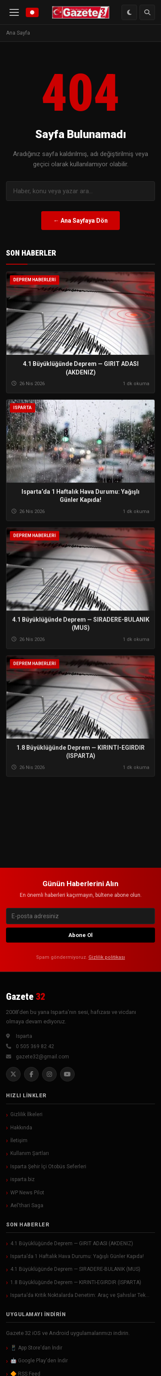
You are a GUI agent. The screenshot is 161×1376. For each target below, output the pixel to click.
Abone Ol (80, 935)
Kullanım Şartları (29, 1153)
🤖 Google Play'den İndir (39, 1361)
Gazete (25, 996)
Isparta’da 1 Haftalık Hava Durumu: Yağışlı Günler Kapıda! (77, 1256)
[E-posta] (80, 916)
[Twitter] (13, 1074)
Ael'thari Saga (26, 1205)
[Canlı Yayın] (32, 12)
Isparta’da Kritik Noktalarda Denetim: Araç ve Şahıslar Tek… (79, 1295)
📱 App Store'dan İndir (36, 1348)
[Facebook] (31, 1074)
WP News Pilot (27, 1193)
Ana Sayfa (18, 33)
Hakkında (21, 1128)
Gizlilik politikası (106, 957)
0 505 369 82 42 (35, 1046)
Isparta (22, 408)
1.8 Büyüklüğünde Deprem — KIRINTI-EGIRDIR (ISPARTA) (75, 1282)
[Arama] (147, 12)
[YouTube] (67, 1074)
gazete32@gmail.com (42, 1057)
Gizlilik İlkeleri (26, 1114)
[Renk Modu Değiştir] (129, 12)
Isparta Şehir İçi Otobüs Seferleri (48, 1167)
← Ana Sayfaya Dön (80, 220)
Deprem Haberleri (34, 279)
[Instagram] (49, 1074)
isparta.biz (22, 1179)
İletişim (18, 1140)
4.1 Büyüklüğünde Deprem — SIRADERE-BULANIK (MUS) (75, 1269)
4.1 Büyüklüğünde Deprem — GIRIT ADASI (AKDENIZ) (71, 1243)
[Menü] (14, 12)
